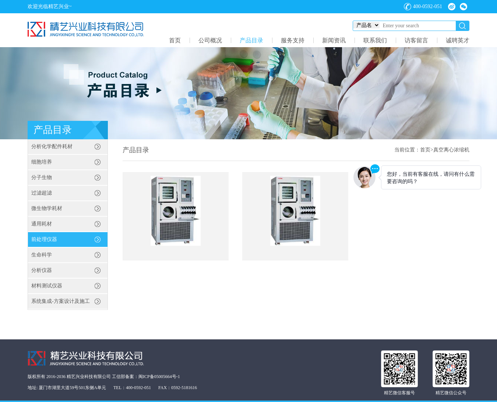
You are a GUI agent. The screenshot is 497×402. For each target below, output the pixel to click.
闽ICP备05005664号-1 (159, 376)
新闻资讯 (334, 40)
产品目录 (251, 40)
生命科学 (41, 255)
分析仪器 (41, 270)
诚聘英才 (457, 40)
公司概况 (210, 40)
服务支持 (292, 40)
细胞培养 (41, 162)
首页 (175, 40)
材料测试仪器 (46, 286)
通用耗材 (41, 224)
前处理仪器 (44, 239)
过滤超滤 (41, 193)
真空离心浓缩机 (451, 150)
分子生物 (41, 177)
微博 (452, 7)
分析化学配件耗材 (52, 146)
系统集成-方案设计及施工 (60, 301)
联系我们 (375, 40)
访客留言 (416, 40)
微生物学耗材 (46, 208)
